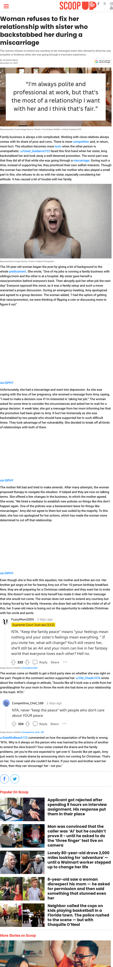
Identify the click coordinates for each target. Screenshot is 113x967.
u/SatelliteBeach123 (14, 737)
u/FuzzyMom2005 (29, 668)
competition (81, 141)
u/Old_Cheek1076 (88, 678)
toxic (58, 146)
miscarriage (81, 160)
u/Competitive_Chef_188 (32, 732)
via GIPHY (6, 383)
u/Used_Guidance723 (35, 151)
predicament (17, 271)
